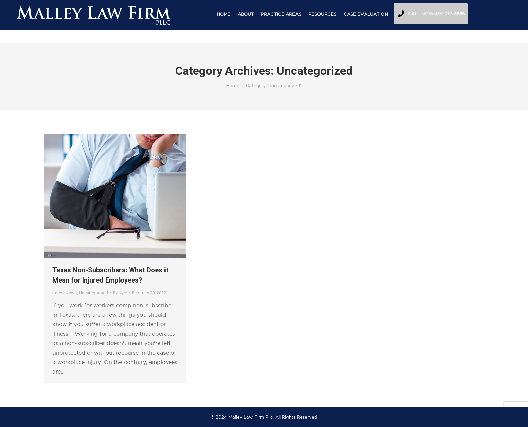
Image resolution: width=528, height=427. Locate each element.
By (120, 292)
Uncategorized (93, 292)
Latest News (64, 292)
